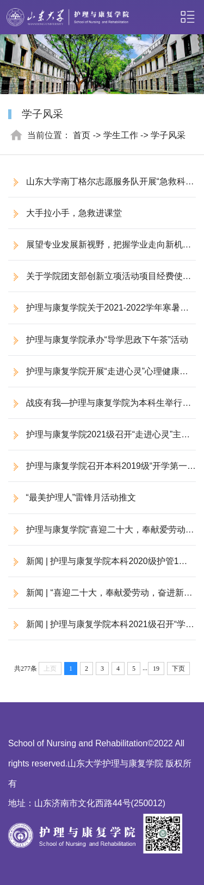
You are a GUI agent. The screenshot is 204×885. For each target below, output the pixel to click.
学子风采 (168, 135)
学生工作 (120, 135)
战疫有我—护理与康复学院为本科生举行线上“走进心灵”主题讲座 (99, 408)
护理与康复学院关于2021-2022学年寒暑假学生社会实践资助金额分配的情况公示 (98, 313)
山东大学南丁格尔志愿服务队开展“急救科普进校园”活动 (101, 187)
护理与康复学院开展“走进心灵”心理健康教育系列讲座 (98, 377)
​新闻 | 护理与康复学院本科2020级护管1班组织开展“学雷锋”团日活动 (97, 566)
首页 (81, 135)
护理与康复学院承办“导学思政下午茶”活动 (107, 339)
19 (156, 668)
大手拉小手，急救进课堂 (74, 213)
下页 (178, 668)
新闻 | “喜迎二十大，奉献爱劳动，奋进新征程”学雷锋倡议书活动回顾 (100, 598)
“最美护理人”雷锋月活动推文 (81, 497)
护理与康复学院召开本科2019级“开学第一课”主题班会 (97, 471)
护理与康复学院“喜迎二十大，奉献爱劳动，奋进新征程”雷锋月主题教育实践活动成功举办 (101, 535)
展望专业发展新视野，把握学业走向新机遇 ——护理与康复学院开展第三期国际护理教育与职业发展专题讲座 (99, 250)
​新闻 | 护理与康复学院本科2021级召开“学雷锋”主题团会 (101, 630)
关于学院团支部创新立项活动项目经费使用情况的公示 (99, 281)
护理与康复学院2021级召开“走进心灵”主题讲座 (99, 440)
